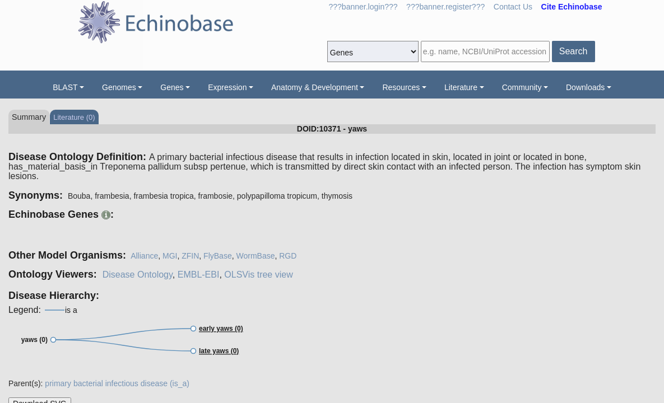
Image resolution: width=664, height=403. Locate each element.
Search (573, 51)
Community (522, 87)
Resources (401, 87)
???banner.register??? (445, 6)
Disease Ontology (138, 274)
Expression (227, 87)
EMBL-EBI (199, 274)
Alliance (144, 255)
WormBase (255, 255)
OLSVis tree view (258, 274)
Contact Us (513, 6)
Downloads (585, 87)
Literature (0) (74, 117)
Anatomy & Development (314, 87)
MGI (169, 255)
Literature (460, 87)
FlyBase (217, 255)
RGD (287, 255)
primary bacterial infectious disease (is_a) (117, 383)
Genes (171, 87)
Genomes (119, 87)
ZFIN (190, 255)
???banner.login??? (363, 6)
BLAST (65, 87)
